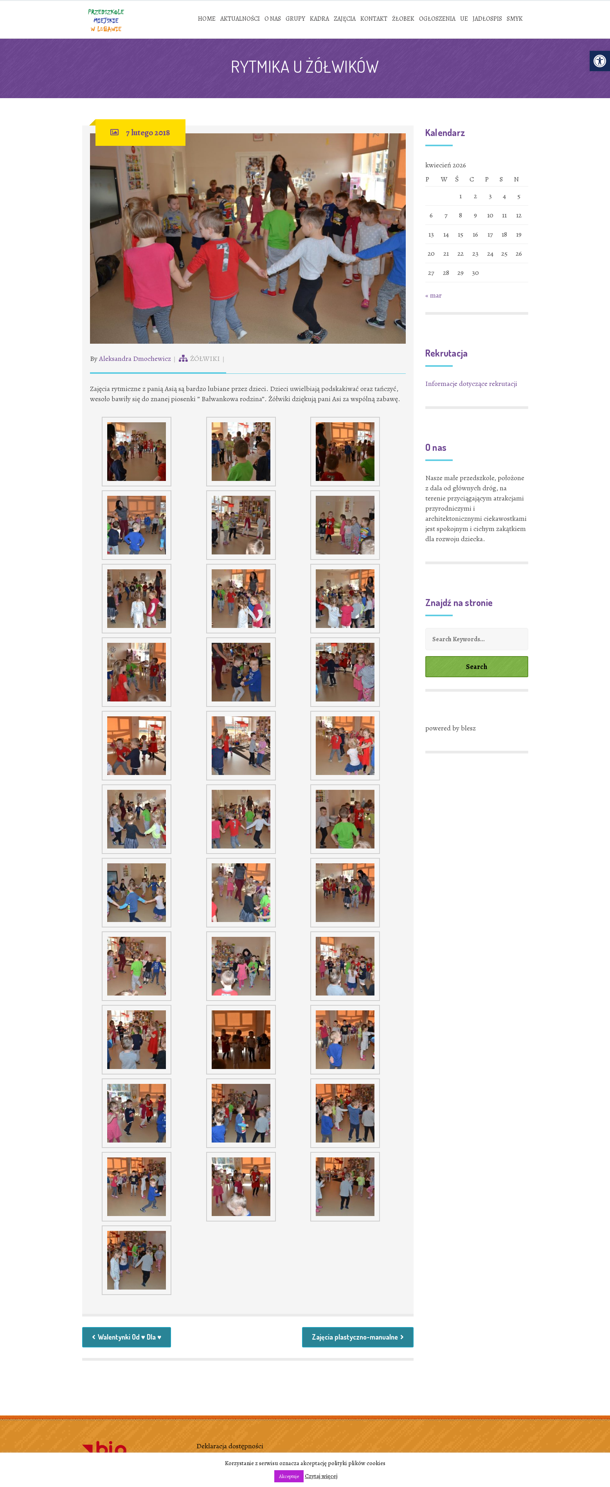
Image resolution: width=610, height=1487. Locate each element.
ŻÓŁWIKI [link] (205, 359)
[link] (600, 61)
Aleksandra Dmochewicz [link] (135, 359)
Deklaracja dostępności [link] (229, 1447)
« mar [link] (433, 296)
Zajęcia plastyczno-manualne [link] (356, 1338)
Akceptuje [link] (289, 1476)
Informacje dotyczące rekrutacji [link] (471, 384)
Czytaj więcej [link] (321, 1476)
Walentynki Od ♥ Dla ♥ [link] (127, 1338)
